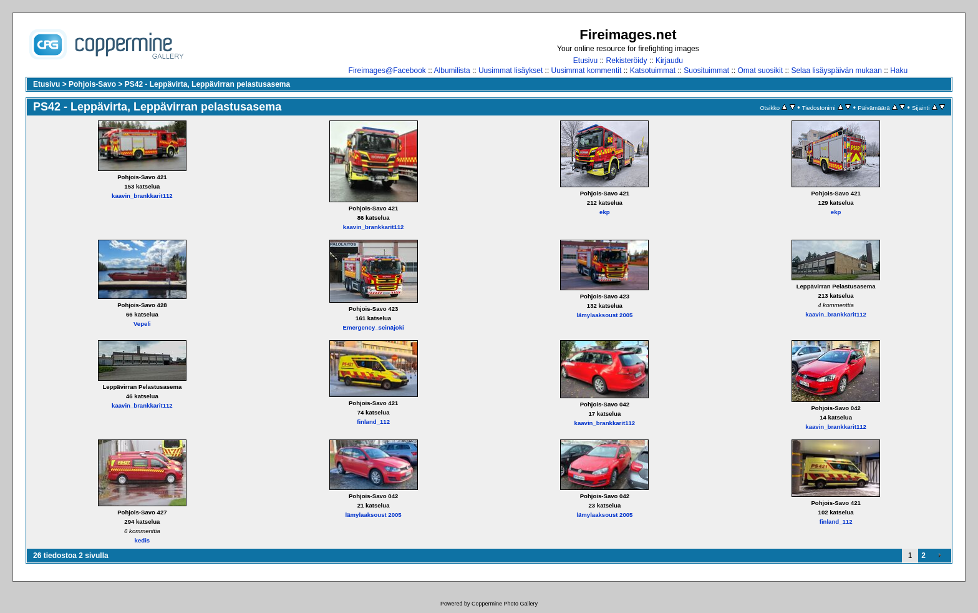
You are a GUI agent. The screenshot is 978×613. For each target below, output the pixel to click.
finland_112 (373, 421)
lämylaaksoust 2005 (604, 314)
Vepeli (142, 323)
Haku (899, 70)
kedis (142, 540)
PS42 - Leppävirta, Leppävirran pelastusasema (207, 84)
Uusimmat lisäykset (510, 70)
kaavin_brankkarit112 (142, 195)
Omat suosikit (760, 70)
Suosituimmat (706, 70)
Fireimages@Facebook (387, 70)
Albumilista (452, 70)
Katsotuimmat (652, 70)
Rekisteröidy (626, 60)
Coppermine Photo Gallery (505, 604)
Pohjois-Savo (92, 84)
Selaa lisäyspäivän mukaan (836, 70)
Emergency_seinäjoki (373, 327)
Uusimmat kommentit (586, 70)
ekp (604, 211)
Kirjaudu (669, 60)
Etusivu (585, 60)
